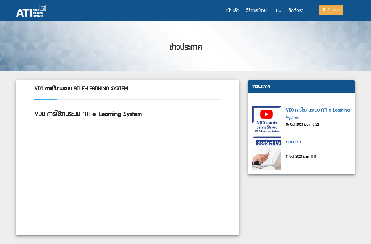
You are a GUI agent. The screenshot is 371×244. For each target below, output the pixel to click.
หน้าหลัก (232, 10)
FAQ (277, 10)
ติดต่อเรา (295, 10)
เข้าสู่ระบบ (331, 10)
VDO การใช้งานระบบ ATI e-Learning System (318, 114)
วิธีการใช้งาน (256, 10)
